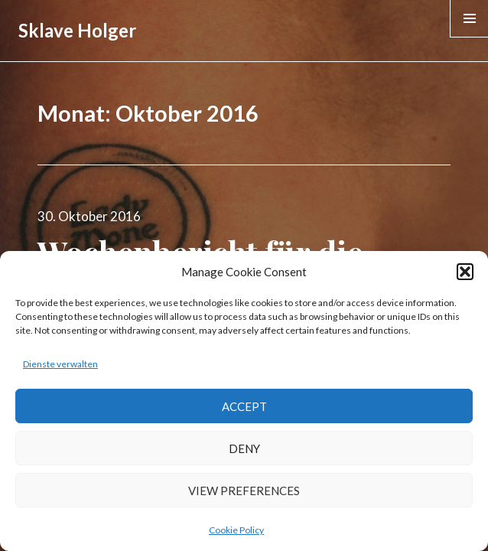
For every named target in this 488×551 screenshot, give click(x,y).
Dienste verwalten (60, 364)
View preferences (244, 490)
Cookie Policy (236, 530)
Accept (244, 406)
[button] (465, 271)
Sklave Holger (77, 30)
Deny (244, 448)
